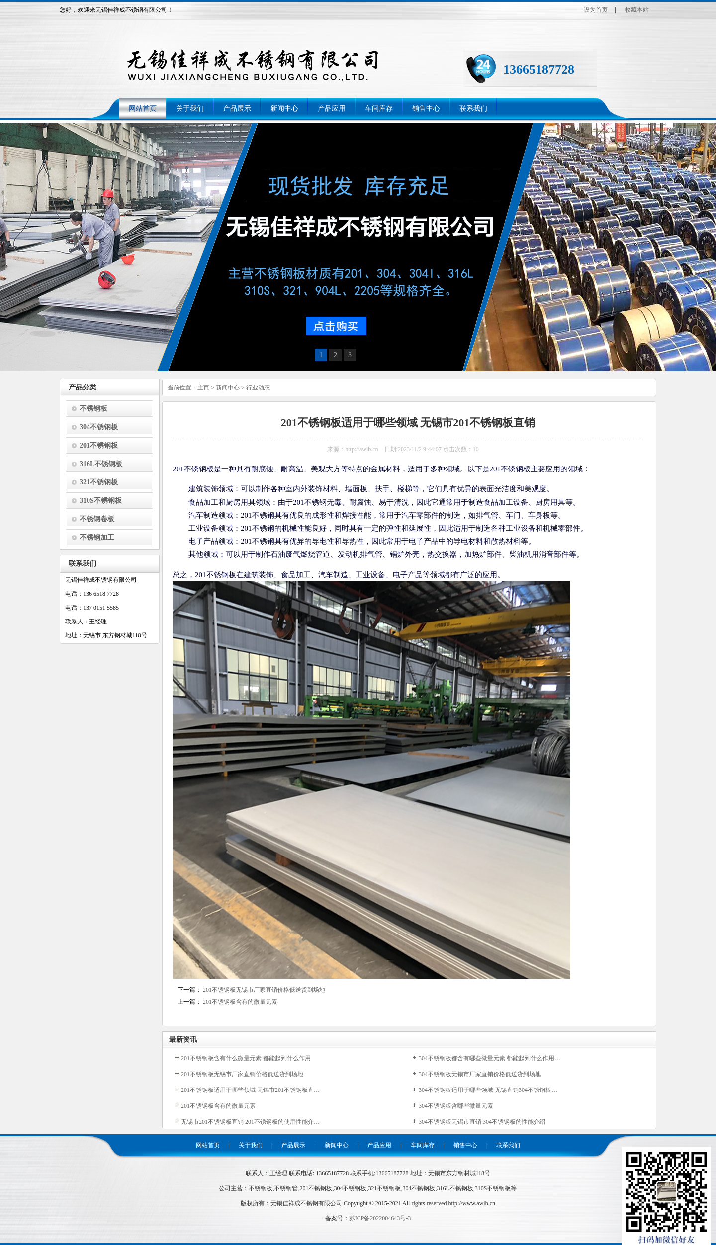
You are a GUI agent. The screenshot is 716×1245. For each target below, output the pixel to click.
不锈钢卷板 (97, 519)
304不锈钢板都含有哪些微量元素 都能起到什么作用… (489, 1058)
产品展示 (237, 108)
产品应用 (332, 108)
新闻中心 (284, 108)
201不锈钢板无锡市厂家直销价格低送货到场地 (264, 989)
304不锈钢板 (99, 427)
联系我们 (473, 108)
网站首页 (143, 108)
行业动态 (258, 387)
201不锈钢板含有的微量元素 (240, 1001)
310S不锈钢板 (101, 500)
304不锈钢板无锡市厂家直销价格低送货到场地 (480, 1074)
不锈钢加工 (97, 537)
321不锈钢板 (99, 482)
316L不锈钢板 (101, 463)
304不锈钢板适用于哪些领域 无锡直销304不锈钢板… (488, 1090)
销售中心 (426, 108)
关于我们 (190, 108)
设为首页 (596, 9)
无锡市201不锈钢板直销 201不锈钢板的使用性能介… (250, 1121)
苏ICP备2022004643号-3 (380, 1218)
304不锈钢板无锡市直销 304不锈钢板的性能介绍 (482, 1121)
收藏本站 (637, 9)
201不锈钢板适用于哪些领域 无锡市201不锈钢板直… (250, 1090)
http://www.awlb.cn (471, 1203)
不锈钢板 (93, 408)
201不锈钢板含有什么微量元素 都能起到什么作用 (246, 1058)
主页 (203, 387)
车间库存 (379, 108)
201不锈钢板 (99, 445)
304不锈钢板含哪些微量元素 (456, 1105)
